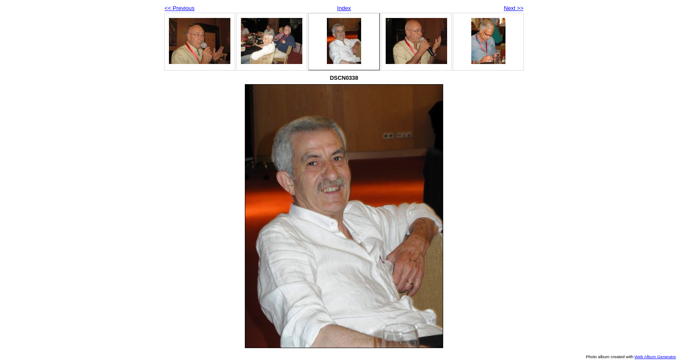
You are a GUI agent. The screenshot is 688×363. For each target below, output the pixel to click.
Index (344, 8)
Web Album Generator (655, 356)
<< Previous (179, 8)
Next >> (513, 8)
